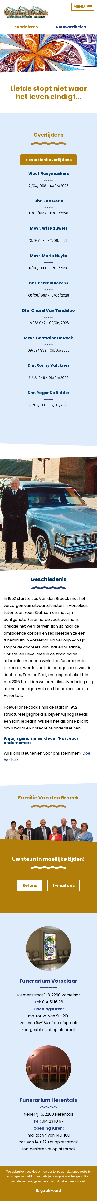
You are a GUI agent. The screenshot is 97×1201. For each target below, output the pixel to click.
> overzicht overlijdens (48, 160)
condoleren (26, 27)
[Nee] (91, 1183)
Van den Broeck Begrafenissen (26, 12)
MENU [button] (82, 6)
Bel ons (29, 885)
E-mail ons (63, 885)
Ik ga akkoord (48, 1190)
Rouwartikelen (71, 27)
